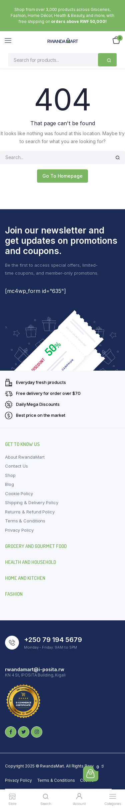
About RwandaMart (24, 457)
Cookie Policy (19, 493)
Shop (10, 475)
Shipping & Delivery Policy (31, 502)
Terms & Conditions (25, 520)
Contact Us (16, 466)
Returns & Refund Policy (30, 511)
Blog (9, 484)
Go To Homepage (62, 176)
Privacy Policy (19, 530)
